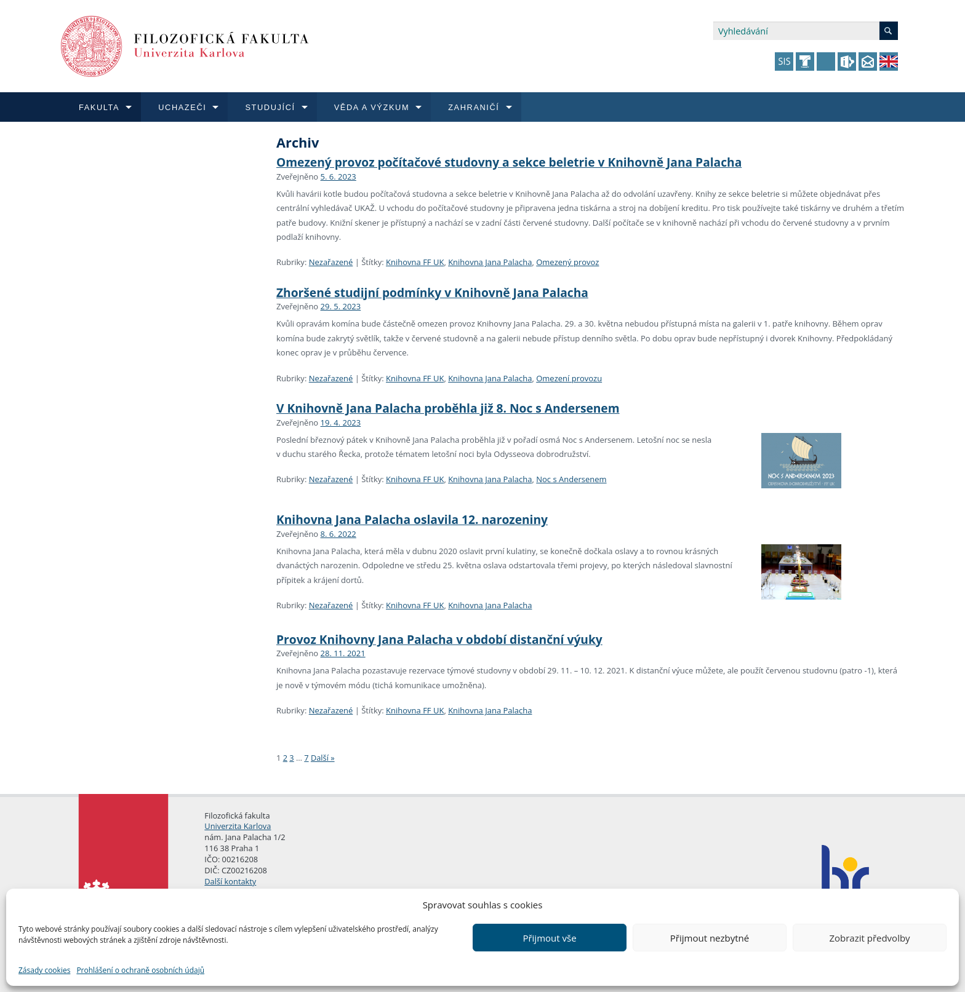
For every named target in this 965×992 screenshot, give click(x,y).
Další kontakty (230, 881)
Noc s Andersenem (571, 479)
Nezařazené (331, 262)
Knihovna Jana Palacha (490, 262)
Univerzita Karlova (237, 825)
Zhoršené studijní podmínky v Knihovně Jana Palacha (432, 292)
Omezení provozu (569, 378)
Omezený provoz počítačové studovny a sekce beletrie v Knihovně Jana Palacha (509, 162)
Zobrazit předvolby (869, 938)
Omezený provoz (567, 262)
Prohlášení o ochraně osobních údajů (140, 970)
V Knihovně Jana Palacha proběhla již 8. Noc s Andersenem (448, 408)
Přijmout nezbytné (709, 938)
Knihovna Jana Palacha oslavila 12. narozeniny (412, 519)
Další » (323, 757)
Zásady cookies (44, 970)
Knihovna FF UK (415, 262)
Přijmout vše (549, 938)
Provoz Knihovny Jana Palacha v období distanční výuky (439, 639)
